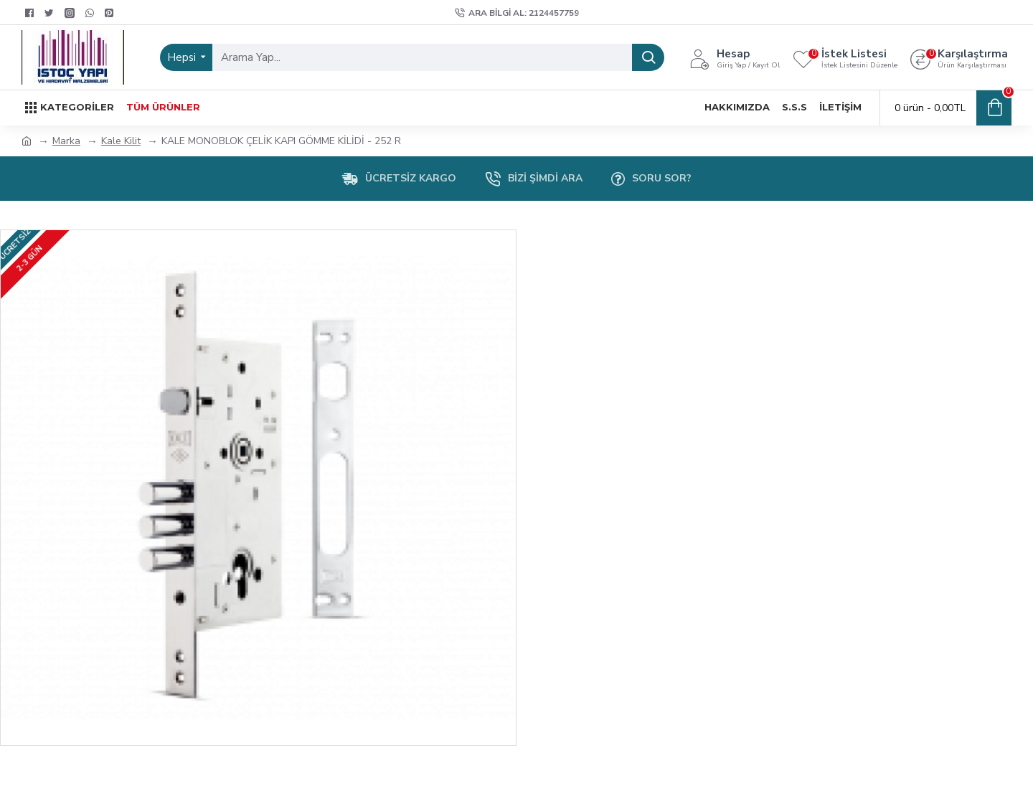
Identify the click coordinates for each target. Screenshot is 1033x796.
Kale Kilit (121, 141)
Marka (66, 141)
